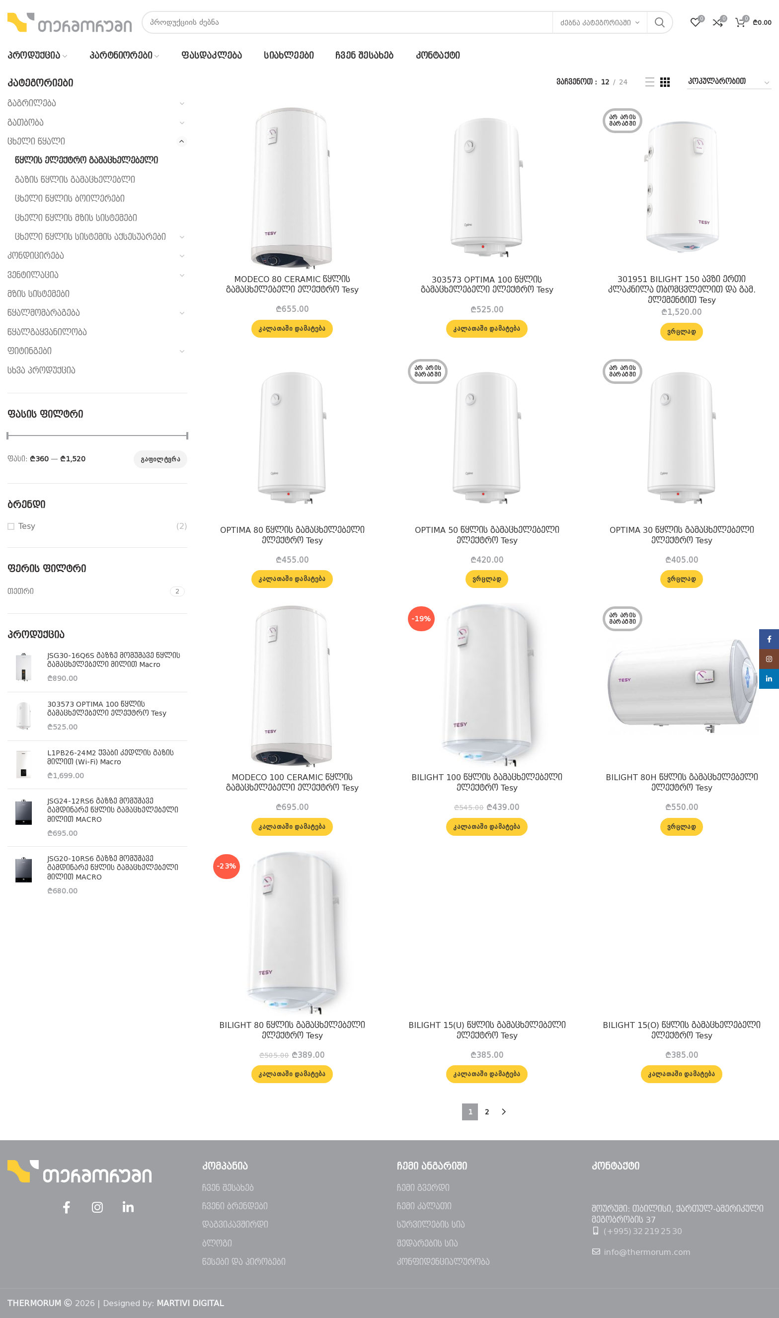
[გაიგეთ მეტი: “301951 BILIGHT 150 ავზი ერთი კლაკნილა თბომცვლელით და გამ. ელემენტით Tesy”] (681, 332)
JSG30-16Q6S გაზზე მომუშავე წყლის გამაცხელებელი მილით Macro (113, 660)
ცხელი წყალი (36, 141)
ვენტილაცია (33, 275)
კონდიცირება (35, 256)
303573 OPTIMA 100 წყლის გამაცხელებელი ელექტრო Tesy (106, 708)
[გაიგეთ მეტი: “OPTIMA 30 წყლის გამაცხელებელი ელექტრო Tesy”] (681, 579)
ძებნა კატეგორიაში (595, 23)
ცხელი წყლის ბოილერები (70, 199)
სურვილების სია (431, 1225)
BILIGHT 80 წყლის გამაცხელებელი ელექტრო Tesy (292, 1030)
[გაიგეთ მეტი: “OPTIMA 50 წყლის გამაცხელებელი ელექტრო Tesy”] (487, 579)
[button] (291, 329)
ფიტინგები (29, 351)
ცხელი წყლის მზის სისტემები (76, 218)
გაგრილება (31, 103)
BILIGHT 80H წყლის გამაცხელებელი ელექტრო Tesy (682, 783)
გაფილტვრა (160, 459)
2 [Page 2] (487, 1112)
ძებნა (659, 22)
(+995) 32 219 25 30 (643, 1231)
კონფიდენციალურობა (443, 1262)
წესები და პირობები (244, 1262)
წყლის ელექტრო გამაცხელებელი (86, 160)
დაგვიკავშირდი (235, 1225)
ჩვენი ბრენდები (235, 1206)
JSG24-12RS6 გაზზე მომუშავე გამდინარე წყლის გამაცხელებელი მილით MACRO (112, 810)
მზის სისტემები (38, 294)
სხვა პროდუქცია (41, 370)
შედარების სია (427, 1243)
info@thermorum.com (647, 1252)
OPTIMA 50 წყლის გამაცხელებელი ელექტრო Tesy (487, 535)
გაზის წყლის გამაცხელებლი (75, 180)
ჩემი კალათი (424, 1206)
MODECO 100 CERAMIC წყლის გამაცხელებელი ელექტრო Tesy (292, 783)
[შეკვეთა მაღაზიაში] (729, 83)
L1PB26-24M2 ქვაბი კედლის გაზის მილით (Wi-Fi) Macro (110, 757)
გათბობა (25, 123)
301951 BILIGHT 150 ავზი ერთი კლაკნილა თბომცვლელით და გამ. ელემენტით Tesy (682, 290)
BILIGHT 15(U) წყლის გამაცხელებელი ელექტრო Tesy (487, 1030)
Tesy (26, 526)
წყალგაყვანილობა (47, 332)
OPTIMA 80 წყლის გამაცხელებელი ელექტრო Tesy (292, 535)
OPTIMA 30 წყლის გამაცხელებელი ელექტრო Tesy (682, 535)
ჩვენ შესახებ (228, 1188)
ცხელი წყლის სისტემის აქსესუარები (90, 237)
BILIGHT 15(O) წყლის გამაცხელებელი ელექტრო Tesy (682, 1030)
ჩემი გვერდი (423, 1188)
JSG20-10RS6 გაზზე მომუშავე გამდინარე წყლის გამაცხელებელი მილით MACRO (112, 867)
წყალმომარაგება (43, 313)
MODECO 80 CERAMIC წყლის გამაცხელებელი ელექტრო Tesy (292, 284)
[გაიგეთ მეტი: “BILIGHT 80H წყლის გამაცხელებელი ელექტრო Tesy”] (681, 827)
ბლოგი (217, 1243)
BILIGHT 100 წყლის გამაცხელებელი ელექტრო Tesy (486, 783)
